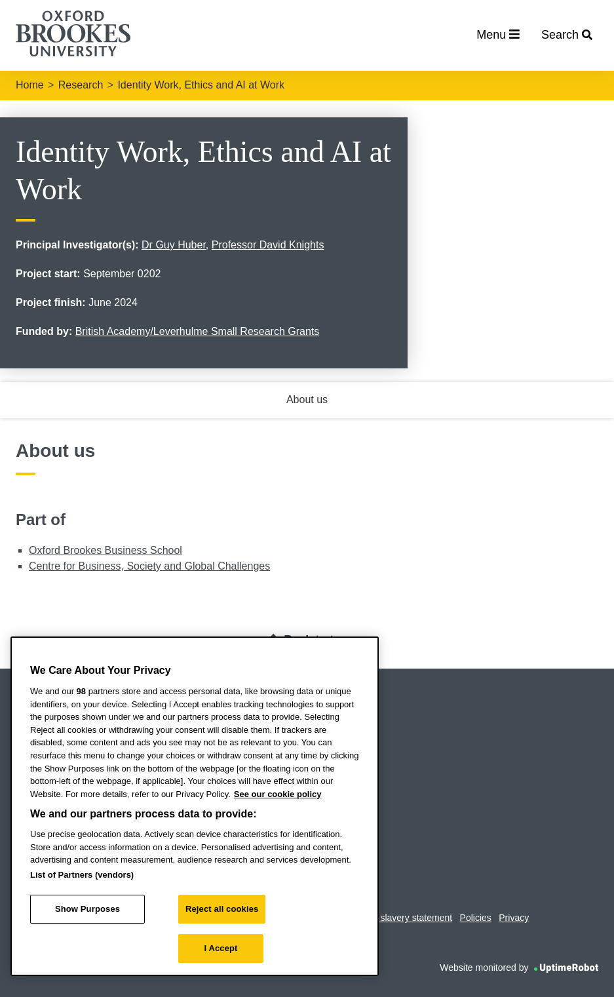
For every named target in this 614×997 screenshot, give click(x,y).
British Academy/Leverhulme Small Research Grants (197, 331)
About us (307, 399)
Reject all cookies (221, 909)
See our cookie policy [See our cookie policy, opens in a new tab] (278, 794)
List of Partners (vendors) (82, 875)
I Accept (220, 948)
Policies (475, 917)
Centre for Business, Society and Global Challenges (149, 566)
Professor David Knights (268, 244)
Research (80, 84)
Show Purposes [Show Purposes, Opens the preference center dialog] (87, 909)
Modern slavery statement (399, 917)
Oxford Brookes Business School (105, 550)
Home (30, 84)
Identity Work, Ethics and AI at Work (200, 84)
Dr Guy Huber (174, 244)
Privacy (514, 917)
